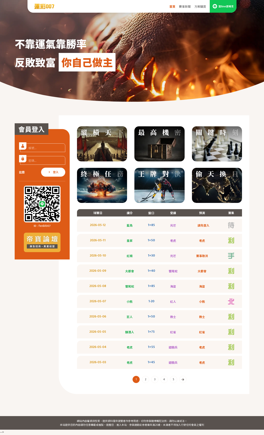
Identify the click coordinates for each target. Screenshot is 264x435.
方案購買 (200, 6)
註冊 (22, 172)
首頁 (172, 6)
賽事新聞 (185, 6)
